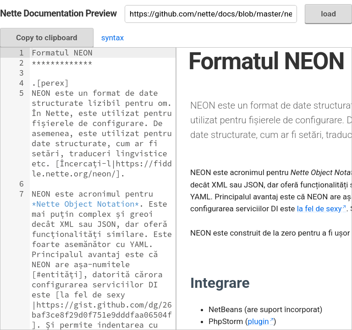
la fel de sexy (319, 208)
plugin (258, 321)
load (328, 13)
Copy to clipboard (46, 37)
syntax (112, 37)
